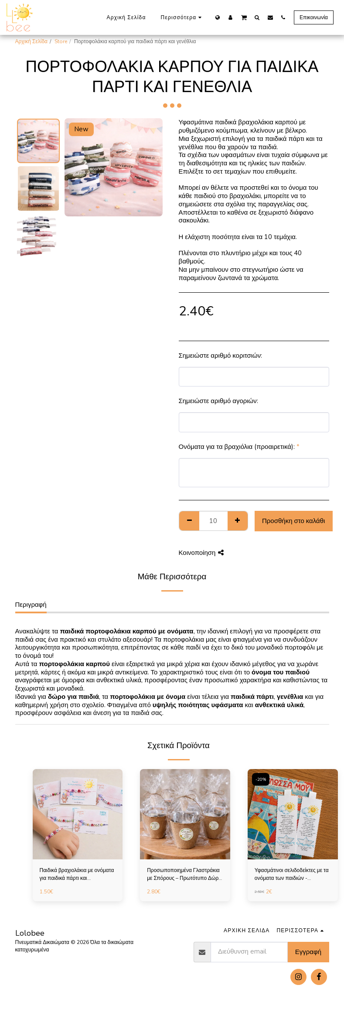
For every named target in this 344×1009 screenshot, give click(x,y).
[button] (244, 17)
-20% (260, 779)
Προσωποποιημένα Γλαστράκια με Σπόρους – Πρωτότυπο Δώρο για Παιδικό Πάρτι (184, 874)
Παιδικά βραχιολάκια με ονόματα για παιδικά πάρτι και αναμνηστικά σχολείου (77, 874)
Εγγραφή (308, 951)
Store (60, 41)
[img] (78, 814)
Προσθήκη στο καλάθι (293, 520)
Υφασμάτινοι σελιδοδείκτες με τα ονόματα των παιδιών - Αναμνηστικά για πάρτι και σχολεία (292, 874)
